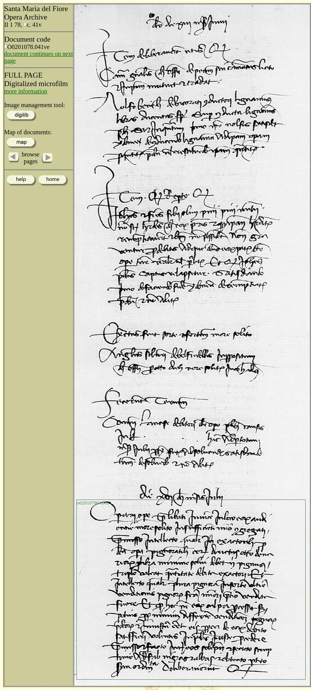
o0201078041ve (93, 503)
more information (25, 91)
